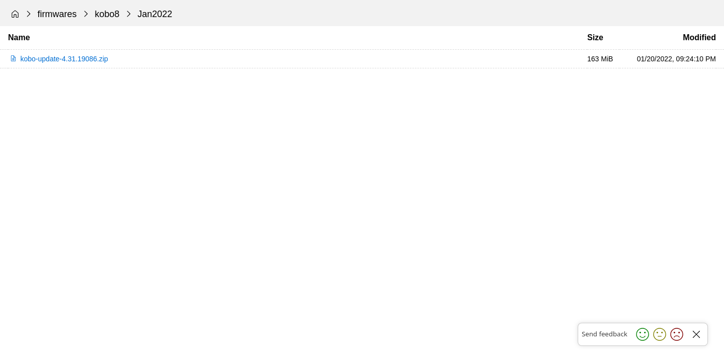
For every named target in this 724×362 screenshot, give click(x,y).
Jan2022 (155, 14)
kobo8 (107, 14)
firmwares (57, 14)
